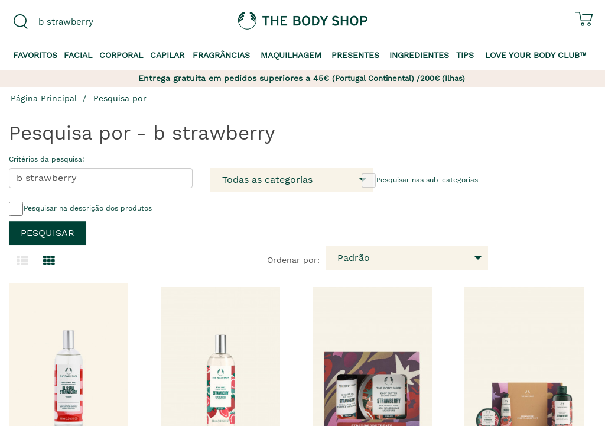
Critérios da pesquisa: (46, 159)
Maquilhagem (291, 55)
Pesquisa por (120, 98)
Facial (78, 55)
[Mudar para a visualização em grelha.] (49, 261)
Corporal (121, 55)
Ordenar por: (293, 259)
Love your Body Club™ (536, 55)
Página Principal (44, 98)
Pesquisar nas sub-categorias (420, 180)
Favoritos (35, 55)
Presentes (355, 55)
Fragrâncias (221, 55)
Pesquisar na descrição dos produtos (80, 209)
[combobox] (75, 22)
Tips (465, 55)
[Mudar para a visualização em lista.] (22, 261)
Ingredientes (419, 55)
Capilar (167, 55)
